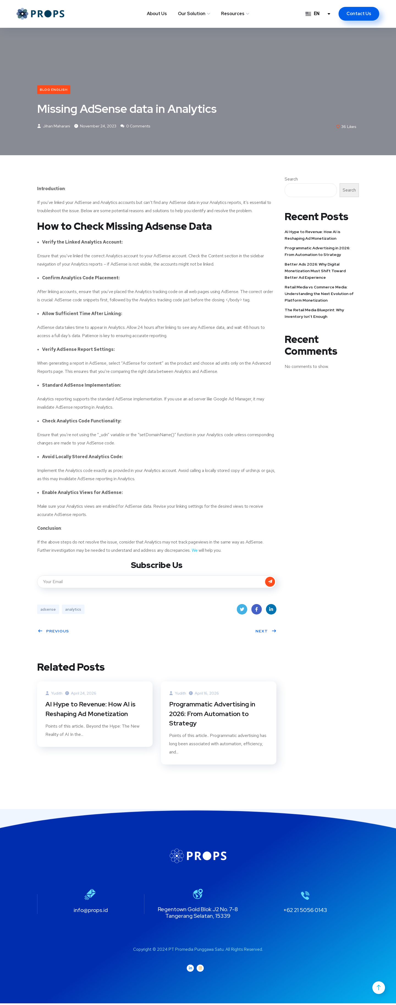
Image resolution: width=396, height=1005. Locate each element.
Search (291, 180)
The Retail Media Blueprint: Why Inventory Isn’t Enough (314, 313)
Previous (53, 631)
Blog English (54, 90)
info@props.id (91, 911)
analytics (73, 609)
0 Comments (135, 126)
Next (265, 631)
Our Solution (191, 14)
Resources (232, 14)
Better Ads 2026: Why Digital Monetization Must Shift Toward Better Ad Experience (315, 271)
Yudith (53, 693)
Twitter (242, 611)
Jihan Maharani (53, 126)
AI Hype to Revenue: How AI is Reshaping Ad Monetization (91, 710)
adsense (48, 609)
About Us (157, 14)
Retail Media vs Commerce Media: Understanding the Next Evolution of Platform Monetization (319, 294)
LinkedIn (271, 611)
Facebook (256, 611)
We (195, 551)
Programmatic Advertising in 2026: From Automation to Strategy (212, 715)
